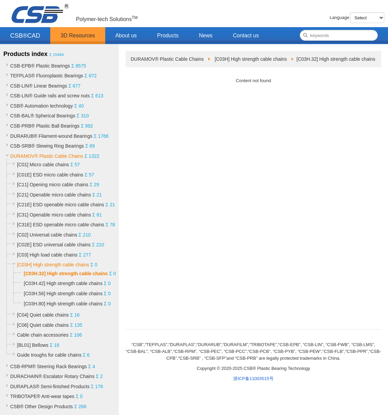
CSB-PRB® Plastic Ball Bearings (44, 126)
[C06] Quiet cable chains (43, 325)
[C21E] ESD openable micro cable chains (60, 204)
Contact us (246, 35)
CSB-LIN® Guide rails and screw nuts (50, 95)
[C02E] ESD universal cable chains (54, 244)
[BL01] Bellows (33, 345)
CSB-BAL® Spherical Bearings (42, 115)
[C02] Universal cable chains (47, 235)
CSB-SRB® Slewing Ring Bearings (47, 146)
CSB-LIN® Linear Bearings (38, 86)
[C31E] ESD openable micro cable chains (60, 224)
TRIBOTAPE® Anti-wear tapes (42, 396)
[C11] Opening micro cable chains (52, 184)
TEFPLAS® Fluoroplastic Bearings (46, 75)
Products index (25, 54)
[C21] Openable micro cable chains (54, 194)
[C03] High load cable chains (47, 255)
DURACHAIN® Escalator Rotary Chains (52, 376)
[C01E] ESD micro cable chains (50, 174)
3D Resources (77, 35)
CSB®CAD (25, 35)
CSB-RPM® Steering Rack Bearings (48, 366)
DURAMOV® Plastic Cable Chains (46, 156)
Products (168, 35)
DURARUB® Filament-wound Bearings (51, 136)
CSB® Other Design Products (41, 406)
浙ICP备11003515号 (253, 378)
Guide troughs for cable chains (49, 355)
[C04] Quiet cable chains (43, 315)
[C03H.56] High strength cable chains (63, 293)
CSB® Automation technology (41, 106)
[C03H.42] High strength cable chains (63, 283)
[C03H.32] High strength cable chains (66, 273)
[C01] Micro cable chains (43, 164)
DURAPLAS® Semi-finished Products (50, 386)
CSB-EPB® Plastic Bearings (40, 66)
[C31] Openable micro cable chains (54, 215)
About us (126, 35)
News (206, 35)
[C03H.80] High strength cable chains (63, 303)
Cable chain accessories (43, 335)
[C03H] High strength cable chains (53, 264)
